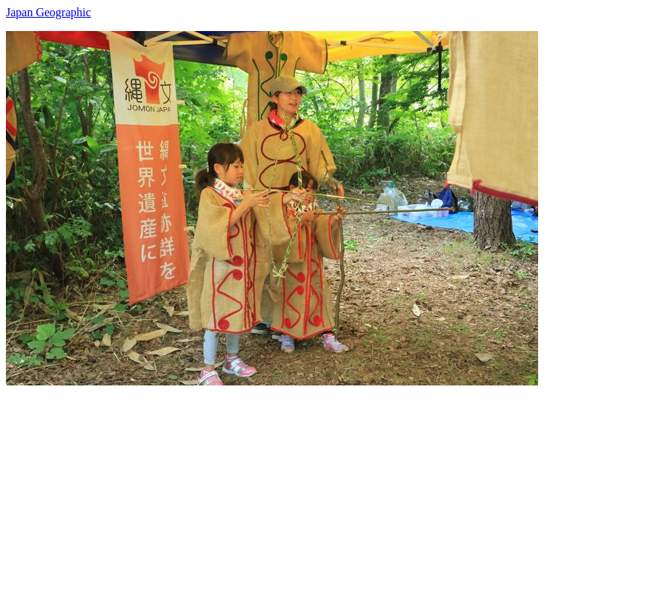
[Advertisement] (324, 488)
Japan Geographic (48, 12)
